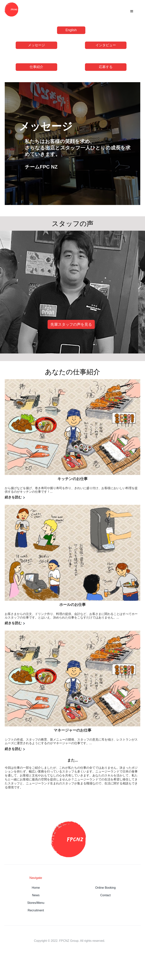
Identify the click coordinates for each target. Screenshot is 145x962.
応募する (106, 67)
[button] (131, 11)
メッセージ (36, 45)
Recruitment (36, 910)
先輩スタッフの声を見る (71, 324)
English (71, 30)
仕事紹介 (36, 67)
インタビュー (106, 45)
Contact (105, 895)
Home (36, 887)
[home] (13, 9)
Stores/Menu (35, 902)
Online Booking (105, 887)
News (36, 895)
